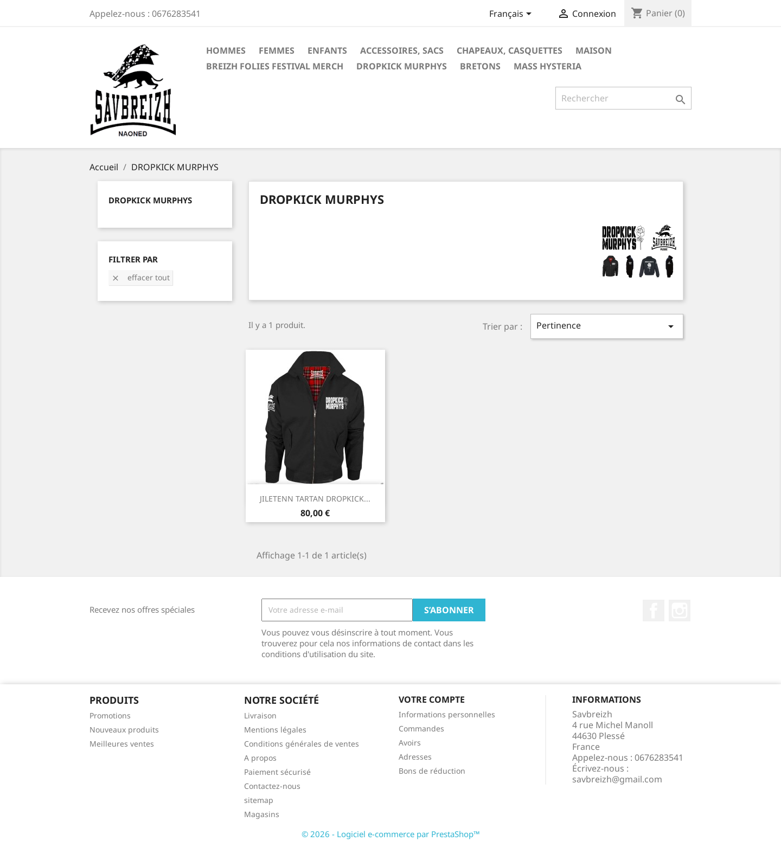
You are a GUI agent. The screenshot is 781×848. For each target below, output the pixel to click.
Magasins (261, 814)
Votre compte (432, 699)
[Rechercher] (623, 98)
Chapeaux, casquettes (509, 50)
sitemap (258, 800)
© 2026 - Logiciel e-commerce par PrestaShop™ (391, 833)
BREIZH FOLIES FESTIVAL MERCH (274, 66)
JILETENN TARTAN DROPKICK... (315, 498)
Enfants (327, 50)
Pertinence (606, 326)
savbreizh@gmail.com (617, 779)
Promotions (110, 715)
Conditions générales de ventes (301, 743)
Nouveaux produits (124, 729)
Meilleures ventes (121, 743)
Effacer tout (140, 277)
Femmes (277, 50)
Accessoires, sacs (402, 50)
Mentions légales (275, 729)
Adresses (415, 756)
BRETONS (480, 66)
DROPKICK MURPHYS (401, 66)
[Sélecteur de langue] (512, 14)
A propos (260, 758)
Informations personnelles (447, 714)
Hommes (226, 50)
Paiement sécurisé (277, 772)
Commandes (421, 728)
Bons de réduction (432, 771)
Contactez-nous (272, 786)
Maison (593, 50)
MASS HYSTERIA (547, 66)
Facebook (653, 610)
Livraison (260, 715)
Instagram (679, 610)
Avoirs (410, 742)
